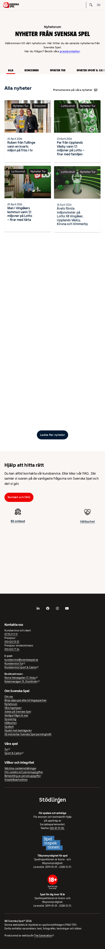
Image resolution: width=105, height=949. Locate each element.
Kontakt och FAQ (19, 497)
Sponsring (10, 719)
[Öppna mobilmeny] (99, 5)
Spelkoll (9, 726)
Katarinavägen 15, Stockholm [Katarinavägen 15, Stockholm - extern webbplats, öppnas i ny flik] (20, 681)
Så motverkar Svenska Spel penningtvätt (27, 734)
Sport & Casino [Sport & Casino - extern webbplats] (12, 753)
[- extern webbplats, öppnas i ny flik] (38, 608)
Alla (10, 70)
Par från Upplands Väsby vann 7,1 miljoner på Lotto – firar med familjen (70, 148)
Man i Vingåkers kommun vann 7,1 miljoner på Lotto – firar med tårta (19, 215)
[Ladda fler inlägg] (52, 434)
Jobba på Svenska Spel (17, 711)
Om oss (8, 696)
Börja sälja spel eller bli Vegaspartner (25, 700)
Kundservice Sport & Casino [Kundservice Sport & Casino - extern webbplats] (20, 667)
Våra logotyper (13, 707)
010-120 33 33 (11, 641)
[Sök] (91, 5)
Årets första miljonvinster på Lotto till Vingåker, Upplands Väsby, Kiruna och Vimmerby (72, 219)
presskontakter (70, 51)
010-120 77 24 (11, 649)
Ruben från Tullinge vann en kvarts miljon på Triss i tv (21, 146)
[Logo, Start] (11, 5)
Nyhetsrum (10, 704)
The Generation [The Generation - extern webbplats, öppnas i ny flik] (43, 935)
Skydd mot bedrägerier (18, 730)
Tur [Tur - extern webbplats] (6, 749)
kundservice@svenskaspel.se (21, 659)
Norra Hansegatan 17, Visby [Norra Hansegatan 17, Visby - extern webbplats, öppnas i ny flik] (20, 677)
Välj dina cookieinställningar (20, 768)
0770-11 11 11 (11, 634)
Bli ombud (18, 522)
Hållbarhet (87, 524)
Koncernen (32, 70)
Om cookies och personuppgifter (23, 772)
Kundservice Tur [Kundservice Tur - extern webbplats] (13, 663)
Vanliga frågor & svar (16, 715)
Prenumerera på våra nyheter (75, 90)
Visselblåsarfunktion (16, 779)
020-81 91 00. (57, 828)
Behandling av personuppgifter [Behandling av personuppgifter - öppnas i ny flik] (22, 776)
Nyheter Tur (57, 70)
